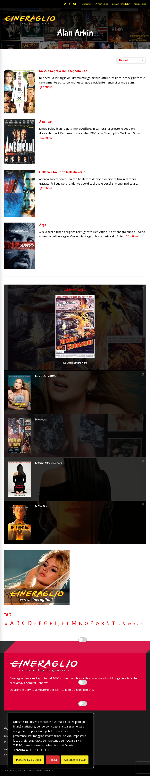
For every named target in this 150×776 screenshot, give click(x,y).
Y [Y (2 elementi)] (137, 624)
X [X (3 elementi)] (134, 624)
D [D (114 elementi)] (30, 623)
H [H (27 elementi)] (51, 624)
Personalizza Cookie (29, 760)
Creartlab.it (47, 770)
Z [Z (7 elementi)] (141, 623)
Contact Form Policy (121, 4)
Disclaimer (86, 4)
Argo (42, 225)
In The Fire (41, 506)
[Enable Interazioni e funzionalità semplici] (82, 639)
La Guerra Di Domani (75, 362)
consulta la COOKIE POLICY (31, 750)
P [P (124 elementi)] (92, 623)
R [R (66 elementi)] (102, 623)
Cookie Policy (140, 4)
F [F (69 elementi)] (40, 623)
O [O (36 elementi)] (86, 623)
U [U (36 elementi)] (119, 623)
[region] (51, 740)
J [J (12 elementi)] (59, 623)
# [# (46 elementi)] (6, 623)
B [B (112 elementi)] (18, 623)
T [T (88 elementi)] (113, 623)
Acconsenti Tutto (75, 760)
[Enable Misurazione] (82, 682)
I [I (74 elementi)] (55, 623)
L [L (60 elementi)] (68, 623)
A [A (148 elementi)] (12, 623)
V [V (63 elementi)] (124, 623)
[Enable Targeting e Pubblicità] (82, 703)
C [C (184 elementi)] (24, 623)
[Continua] (47, 87)
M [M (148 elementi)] (74, 623)
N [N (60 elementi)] (80, 623)
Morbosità (40, 419)
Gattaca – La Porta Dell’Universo (62, 172)
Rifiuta (53, 760)
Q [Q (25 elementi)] (97, 623)
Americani (46, 122)
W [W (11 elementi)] (129, 624)
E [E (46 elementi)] (35, 623)
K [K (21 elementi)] (63, 623)
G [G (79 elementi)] (45, 623)
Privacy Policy (101, 4)
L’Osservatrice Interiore (48, 463)
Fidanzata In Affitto (45, 376)
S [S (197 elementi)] (108, 623)
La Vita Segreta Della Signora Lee (63, 71)
